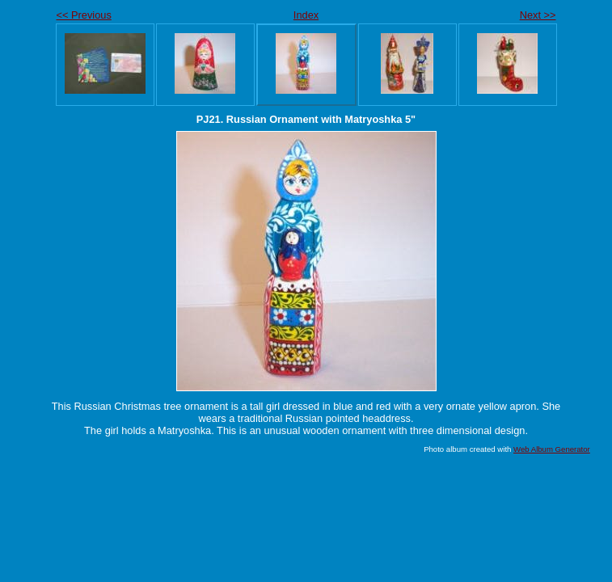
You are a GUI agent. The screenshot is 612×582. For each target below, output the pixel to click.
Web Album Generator (551, 449)
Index (306, 15)
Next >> (538, 15)
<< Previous (84, 15)
